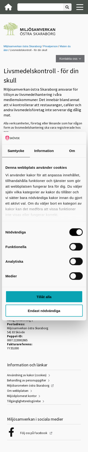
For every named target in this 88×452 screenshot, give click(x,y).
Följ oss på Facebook (34, 433)
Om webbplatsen (17, 391)
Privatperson (50, 46)
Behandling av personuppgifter (26, 380)
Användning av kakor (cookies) (26, 375)
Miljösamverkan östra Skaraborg (22, 46)
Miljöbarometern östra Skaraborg (28, 386)
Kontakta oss (68, 58)
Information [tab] (44, 151)
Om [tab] (72, 151)
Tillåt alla (44, 297)
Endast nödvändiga (44, 310)
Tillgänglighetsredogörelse (24, 401)
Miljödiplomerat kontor (22, 396)
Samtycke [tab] (16, 151)
